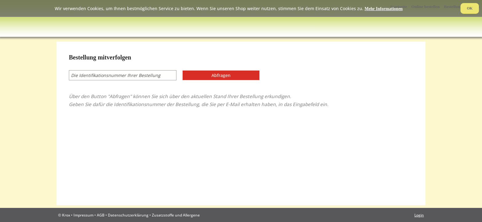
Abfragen (221, 75)
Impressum (83, 214)
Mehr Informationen (384, 8)
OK (470, 8)
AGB (101, 214)
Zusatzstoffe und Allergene (176, 214)
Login (419, 214)
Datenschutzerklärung (128, 214)
